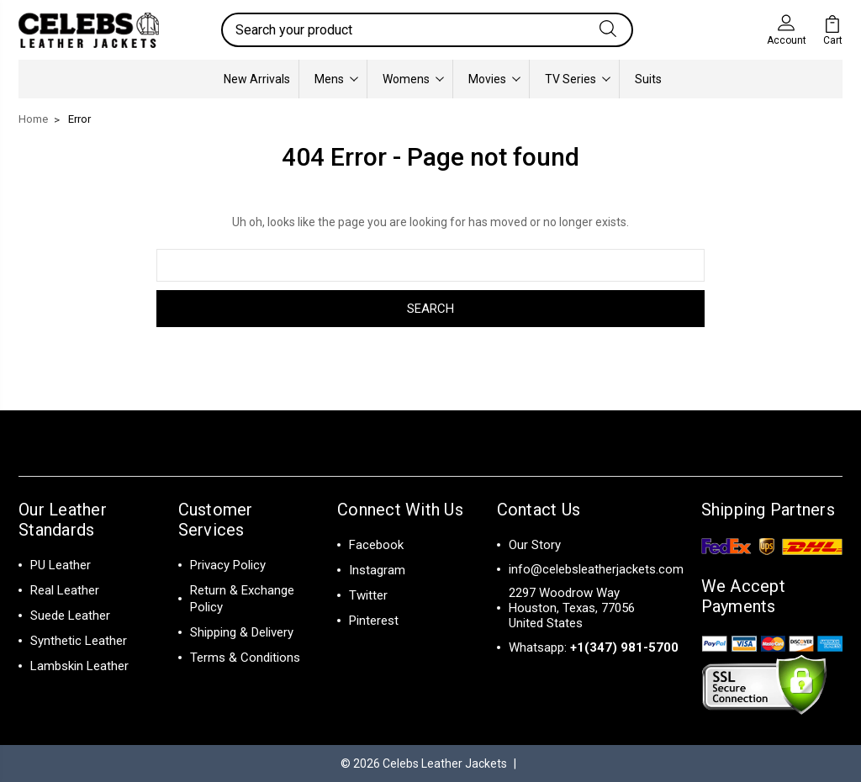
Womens (413, 79)
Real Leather (64, 590)
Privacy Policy (228, 565)
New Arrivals (257, 79)
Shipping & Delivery (241, 632)
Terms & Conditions (245, 657)
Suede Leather (70, 615)
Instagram (377, 570)
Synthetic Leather (78, 640)
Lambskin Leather (79, 666)
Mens (336, 79)
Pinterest (374, 620)
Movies (494, 79)
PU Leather (60, 565)
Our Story (535, 544)
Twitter (368, 595)
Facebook (376, 544)
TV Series (577, 79)
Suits (648, 79)
